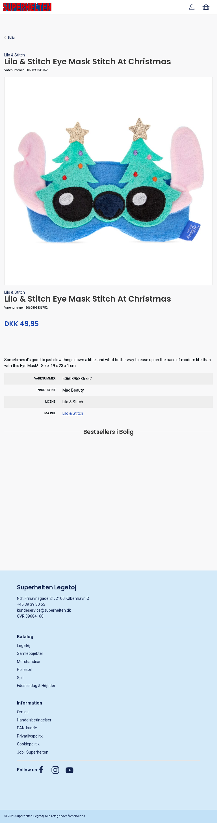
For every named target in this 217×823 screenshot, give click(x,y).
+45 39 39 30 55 (31, 604)
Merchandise (28, 661)
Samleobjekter (30, 653)
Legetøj (23, 645)
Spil (20, 677)
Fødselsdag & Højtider (36, 685)
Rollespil (24, 669)
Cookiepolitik (28, 744)
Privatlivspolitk (30, 736)
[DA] (27, 7)
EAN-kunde (27, 728)
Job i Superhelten (32, 752)
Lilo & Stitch (14, 55)
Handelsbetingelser (34, 720)
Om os (23, 712)
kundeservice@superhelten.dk (44, 610)
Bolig (11, 37)
